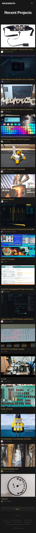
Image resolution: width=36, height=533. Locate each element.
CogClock (4, 499)
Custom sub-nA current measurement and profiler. (18, 229)
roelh (4, 261)
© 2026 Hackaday (18, 528)
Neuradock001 (7, 52)
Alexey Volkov (7, 321)
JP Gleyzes (6, 112)
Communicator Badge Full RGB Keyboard (15, 139)
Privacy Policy (18, 522)
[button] (32, 3)
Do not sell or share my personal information (18, 524)
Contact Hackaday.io (16, 520)
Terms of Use (8, 522)
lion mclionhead (7, 471)
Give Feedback (28, 520)
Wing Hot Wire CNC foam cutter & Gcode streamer (18, 109)
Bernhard (5, 291)
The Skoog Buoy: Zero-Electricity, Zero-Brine (16, 439)
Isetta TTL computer (7, 259)
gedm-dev (5, 381)
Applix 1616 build (6, 409)
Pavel (4, 351)
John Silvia (6, 501)
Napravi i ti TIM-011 (7, 199)
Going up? (18, 515)
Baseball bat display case (9, 469)
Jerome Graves (7, 172)
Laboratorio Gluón (8, 231)
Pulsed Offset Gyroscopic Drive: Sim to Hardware (17, 79)
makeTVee (6, 142)
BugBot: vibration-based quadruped (13, 169)
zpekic (4, 201)
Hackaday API (28, 522)
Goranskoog (6, 441)
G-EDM (3, 379)
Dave (4, 411)
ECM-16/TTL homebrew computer (12, 349)
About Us (5, 520)
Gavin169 (5, 82)
